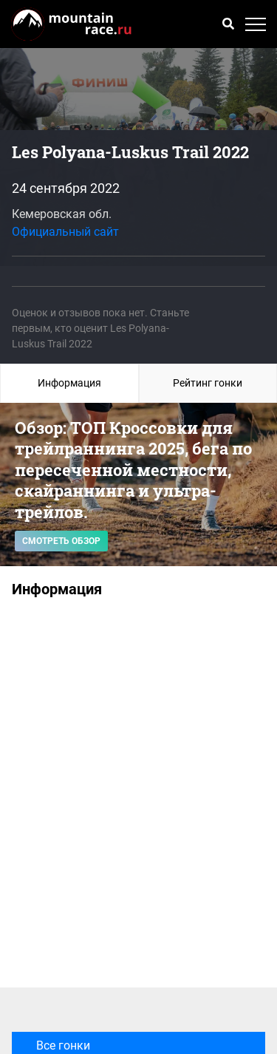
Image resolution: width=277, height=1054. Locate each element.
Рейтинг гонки (207, 383)
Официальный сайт (65, 232)
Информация (69, 383)
